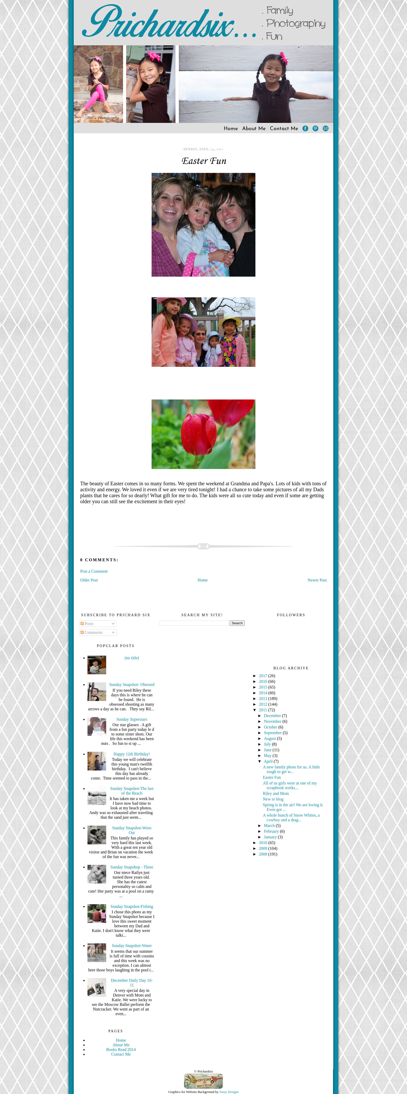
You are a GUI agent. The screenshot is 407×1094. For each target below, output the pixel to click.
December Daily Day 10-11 (132, 982)
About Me (254, 128)
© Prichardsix (203, 1071)
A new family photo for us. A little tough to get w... (291, 769)
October (271, 727)
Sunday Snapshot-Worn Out (131, 830)
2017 (263, 676)
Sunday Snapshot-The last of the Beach (131, 790)
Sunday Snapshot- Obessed (131, 684)
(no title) (132, 658)
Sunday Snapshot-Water (132, 945)
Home (231, 128)
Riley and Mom (276, 793)
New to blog (273, 799)
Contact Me (284, 128)
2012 (263, 704)
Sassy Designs (229, 1092)
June (268, 750)
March (270, 825)
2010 (263, 842)
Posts (86, 623)
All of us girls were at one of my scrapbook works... (290, 785)
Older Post (89, 580)
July (268, 744)
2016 (263, 681)
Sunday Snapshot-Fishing (132, 906)
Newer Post (317, 580)
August (270, 738)
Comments (91, 632)
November (273, 721)
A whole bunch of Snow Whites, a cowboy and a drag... (291, 817)
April (269, 761)
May (268, 755)
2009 (263, 848)
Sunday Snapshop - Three (132, 867)
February (272, 831)
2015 (263, 687)
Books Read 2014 (121, 1049)
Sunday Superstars (131, 719)
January (271, 837)
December (273, 715)
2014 (263, 693)
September (273, 733)
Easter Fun (203, 161)
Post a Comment (94, 571)
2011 (263, 710)
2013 (263, 698)
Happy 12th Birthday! (132, 754)
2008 (263, 854)
